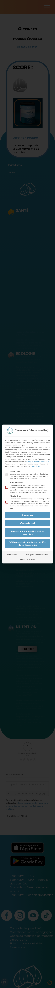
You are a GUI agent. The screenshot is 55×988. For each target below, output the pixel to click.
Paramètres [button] (35, 466)
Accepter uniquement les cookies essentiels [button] (27, 533)
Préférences (12, 555)
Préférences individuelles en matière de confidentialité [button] (27, 544)
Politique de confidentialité (37, 461)
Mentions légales (27, 559)
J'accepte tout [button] (27, 523)
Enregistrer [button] (27, 515)
